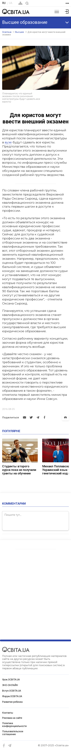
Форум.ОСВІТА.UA (12, 696)
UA (10, 3)
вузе (8, 142)
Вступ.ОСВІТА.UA (11, 690)
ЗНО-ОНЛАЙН (10, 685)
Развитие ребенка (12, 701)
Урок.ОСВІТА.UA (11, 679)
